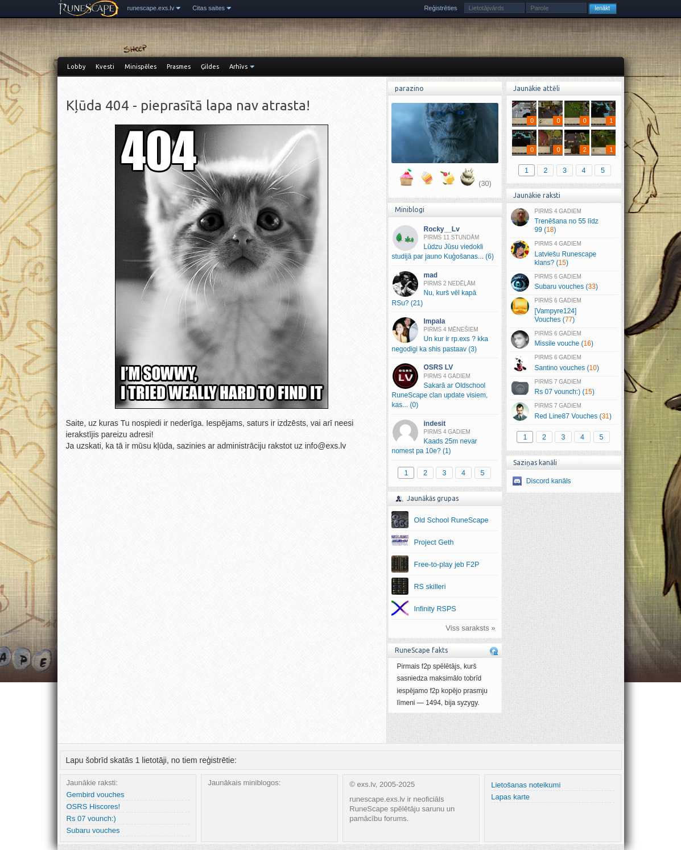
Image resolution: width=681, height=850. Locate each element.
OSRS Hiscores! (94, 806)
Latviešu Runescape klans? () (563, 254)
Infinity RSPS (435, 609)
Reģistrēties (440, 8)
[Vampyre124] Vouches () (563, 310)
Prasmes (179, 66)
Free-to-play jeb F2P (447, 565)
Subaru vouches (93, 830)
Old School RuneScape (451, 520)
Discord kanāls (548, 481)
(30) (484, 184)
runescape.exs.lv (151, 8)
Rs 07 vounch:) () (563, 388)
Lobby (76, 66)
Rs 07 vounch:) (91, 818)
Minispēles (140, 66)
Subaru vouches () (563, 282)
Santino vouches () (563, 363)
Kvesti (105, 66)
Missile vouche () (563, 339)
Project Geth (434, 542)
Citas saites (208, 8)
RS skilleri (430, 587)
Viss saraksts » (470, 628)
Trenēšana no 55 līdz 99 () (563, 221)
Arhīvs (238, 66)
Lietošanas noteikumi (525, 785)
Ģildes (210, 66)
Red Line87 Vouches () (563, 412)
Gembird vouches (96, 794)
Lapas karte (510, 797)
